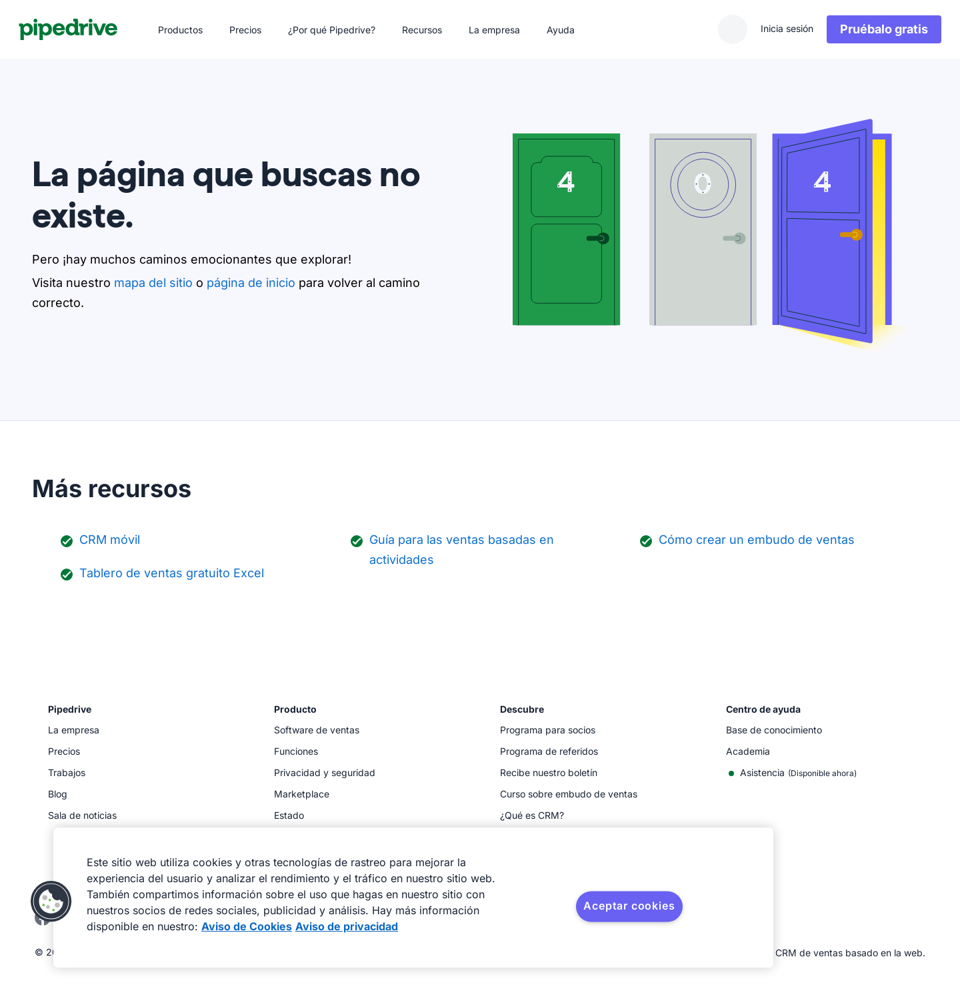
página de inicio (251, 283)
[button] (51, 901)
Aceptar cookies (629, 905)
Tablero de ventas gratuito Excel (171, 573)
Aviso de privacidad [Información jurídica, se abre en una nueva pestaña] (346, 926)
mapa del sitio (153, 283)
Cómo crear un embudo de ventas (757, 540)
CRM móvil (109, 540)
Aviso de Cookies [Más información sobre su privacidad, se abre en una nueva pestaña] (246, 926)
